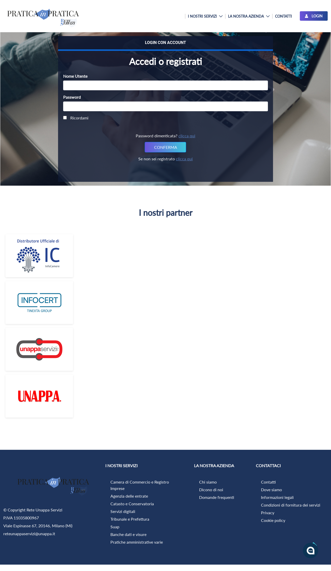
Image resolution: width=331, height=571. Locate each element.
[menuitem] (205, 16)
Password (72, 97)
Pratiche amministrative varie (136, 542)
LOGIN (314, 16)
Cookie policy (273, 520)
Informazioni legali (277, 497)
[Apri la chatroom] (310, 550)
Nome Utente (75, 76)
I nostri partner (165, 213)
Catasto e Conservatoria (132, 503)
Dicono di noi (211, 489)
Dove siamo (271, 489)
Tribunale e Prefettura (129, 519)
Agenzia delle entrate (129, 496)
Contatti (268, 481)
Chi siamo (208, 481)
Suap (114, 526)
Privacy (267, 512)
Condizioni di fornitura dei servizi (290, 504)
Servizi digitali (122, 511)
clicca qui (186, 135)
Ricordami (75, 117)
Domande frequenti (216, 497)
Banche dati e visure (128, 534)
